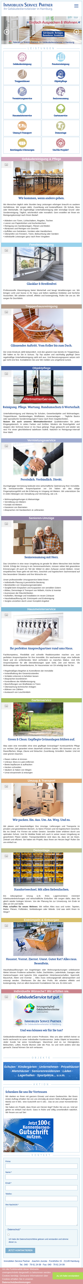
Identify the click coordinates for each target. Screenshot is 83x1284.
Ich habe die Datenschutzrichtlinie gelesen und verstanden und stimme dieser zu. (38, 1240)
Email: (8, 1183)
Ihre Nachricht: (12, 1205)
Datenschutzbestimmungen (16, 1282)
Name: (8, 1172)
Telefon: (8, 1194)
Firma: (8, 1161)
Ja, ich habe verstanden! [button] (67, 1276)
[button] (31, 1282)
